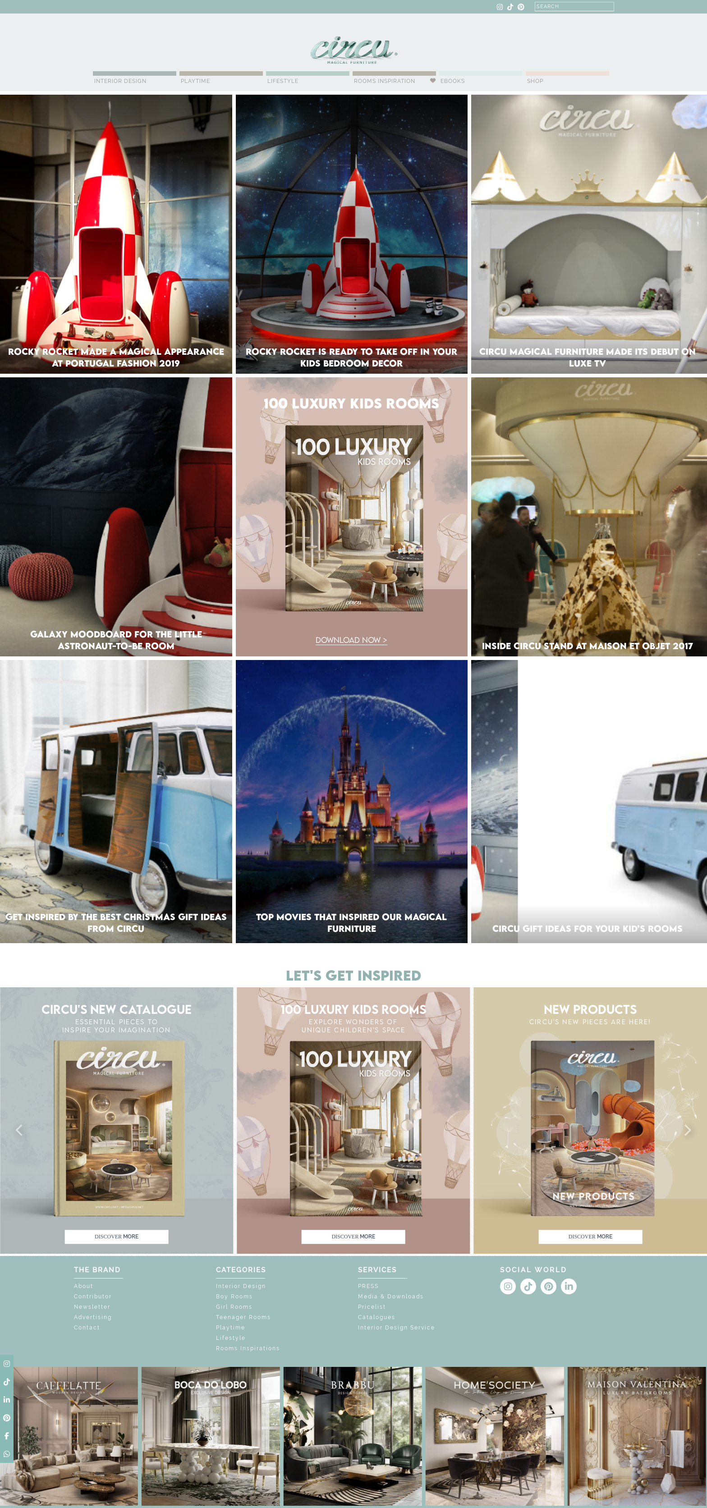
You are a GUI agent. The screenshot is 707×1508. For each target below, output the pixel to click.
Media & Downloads (391, 1296)
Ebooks (453, 81)
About (83, 1286)
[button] (20, 1131)
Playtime (195, 81)
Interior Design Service (396, 1328)
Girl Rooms (234, 1307)
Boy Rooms (234, 1296)
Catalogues (376, 1317)
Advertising (93, 1317)
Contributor (93, 1296)
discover (116, 1236)
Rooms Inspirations (248, 1348)
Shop (535, 81)
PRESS (368, 1286)
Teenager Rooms (243, 1317)
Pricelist (372, 1307)
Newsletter (92, 1307)
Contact (87, 1328)
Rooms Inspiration (384, 81)
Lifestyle (282, 81)
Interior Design (120, 81)
